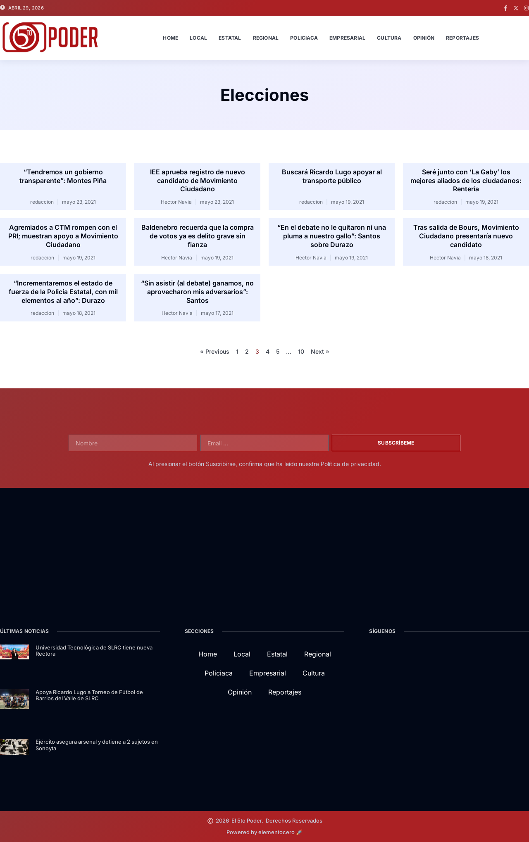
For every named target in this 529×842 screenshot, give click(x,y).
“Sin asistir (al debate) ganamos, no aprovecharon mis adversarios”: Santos (197, 291)
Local (198, 38)
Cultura (389, 38)
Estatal (230, 38)
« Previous (214, 351)
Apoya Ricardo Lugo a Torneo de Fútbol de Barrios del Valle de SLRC (89, 695)
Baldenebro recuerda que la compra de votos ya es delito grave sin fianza (197, 236)
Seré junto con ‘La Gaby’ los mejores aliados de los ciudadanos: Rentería (466, 180)
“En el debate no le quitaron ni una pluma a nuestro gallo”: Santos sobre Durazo (331, 236)
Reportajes (462, 38)
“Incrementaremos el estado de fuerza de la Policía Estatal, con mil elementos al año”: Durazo (63, 291)
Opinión (423, 38)
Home (170, 38)
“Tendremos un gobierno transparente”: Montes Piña (63, 176)
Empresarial (347, 38)
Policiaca (304, 38)
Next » (320, 351)
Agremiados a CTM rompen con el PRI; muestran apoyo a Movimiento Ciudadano (63, 236)
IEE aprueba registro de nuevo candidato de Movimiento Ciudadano (197, 180)
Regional (266, 38)
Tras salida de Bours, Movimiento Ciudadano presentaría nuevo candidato (466, 236)
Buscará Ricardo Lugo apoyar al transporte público (332, 176)
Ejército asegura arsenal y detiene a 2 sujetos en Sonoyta (97, 745)
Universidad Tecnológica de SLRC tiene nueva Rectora (94, 650)
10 (301, 351)
